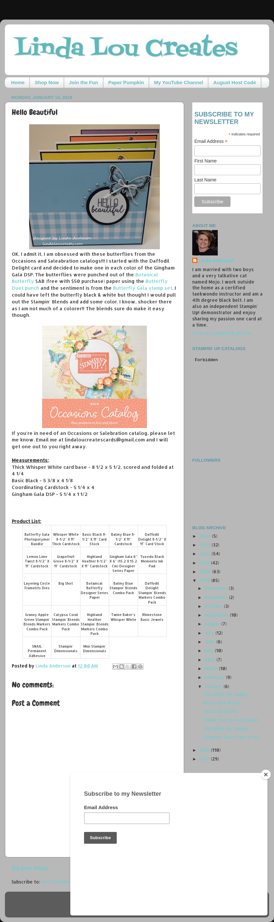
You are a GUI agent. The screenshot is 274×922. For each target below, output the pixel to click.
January (214, 686)
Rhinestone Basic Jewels (152, 617)
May (209, 650)
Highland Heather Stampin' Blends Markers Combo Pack (95, 624)
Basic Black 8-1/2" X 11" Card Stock (94, 539)
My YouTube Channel (178, 82)
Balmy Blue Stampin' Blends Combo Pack (123, 588)
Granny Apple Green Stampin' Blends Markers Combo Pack (37, 621)
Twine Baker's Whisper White (123, 617)
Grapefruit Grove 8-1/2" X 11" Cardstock (65, 561)
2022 (205, 553)
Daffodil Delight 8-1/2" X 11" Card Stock (152, 539)
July (209, 633)
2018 (205, 750)
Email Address (211, 141)
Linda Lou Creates (126, 49)
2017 (205, 758)
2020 (205, 571)
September (217, 615)
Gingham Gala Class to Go (231, 737)
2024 (205, 536)
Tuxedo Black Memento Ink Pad (152, 561)
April (210, 659)
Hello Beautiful (220, 711)
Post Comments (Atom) (67, 881)
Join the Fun (83, 82)
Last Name (205, 179)
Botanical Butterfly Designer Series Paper (94, 590)
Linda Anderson (216, 260)
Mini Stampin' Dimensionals (94, 648)
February (215, 677)
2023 (205, 544)
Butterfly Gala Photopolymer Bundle (37, 539)
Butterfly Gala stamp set (142, 288)
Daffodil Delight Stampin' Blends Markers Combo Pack (152, 593)
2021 (205, 562)
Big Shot (66, 583)
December (216, 588)
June (210, 641)
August (212, 623)
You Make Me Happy (225, 694)
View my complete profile (222, 333)
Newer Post (29, 868)
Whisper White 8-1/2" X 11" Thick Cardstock (66, 539)
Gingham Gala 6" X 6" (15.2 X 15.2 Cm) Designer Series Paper (123, 563)
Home (18, 82)
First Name (205, 160)
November (216, 597)
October (214, 606)
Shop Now (47, 82)
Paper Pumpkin (126, 82)
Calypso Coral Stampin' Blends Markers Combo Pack (66, 621)
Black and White (221, 702)
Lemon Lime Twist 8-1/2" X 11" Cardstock (37, 561)
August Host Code (234, 82)
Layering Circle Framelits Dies (37, 586)
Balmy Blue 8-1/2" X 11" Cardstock (123, 539)
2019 (205, 580)
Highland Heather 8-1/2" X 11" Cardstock (94, 561)
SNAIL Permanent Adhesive (37, 651)
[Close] (266, 819)
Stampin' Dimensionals (65, 648)
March (211, 668)
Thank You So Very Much (230, 720)
